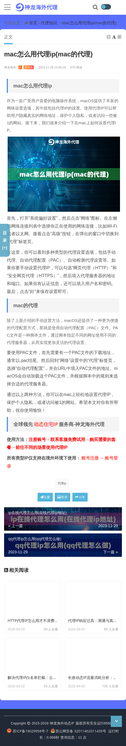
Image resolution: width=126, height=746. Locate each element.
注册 (45, 497)
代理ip (62, 483)
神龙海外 (19, 67)
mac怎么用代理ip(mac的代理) (89, 22)
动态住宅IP (46, 424)
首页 (33, 22)
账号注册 (90, 458)
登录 (62, 497)
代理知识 (49, 22)
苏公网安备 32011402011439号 (78, 731)
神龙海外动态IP (62, 723)
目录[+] (4, 240)
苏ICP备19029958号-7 (27, 731)
